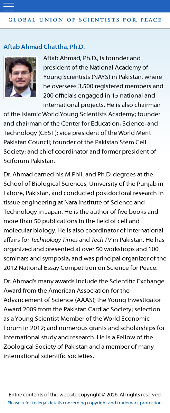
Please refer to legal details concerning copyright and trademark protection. (85, 403)
